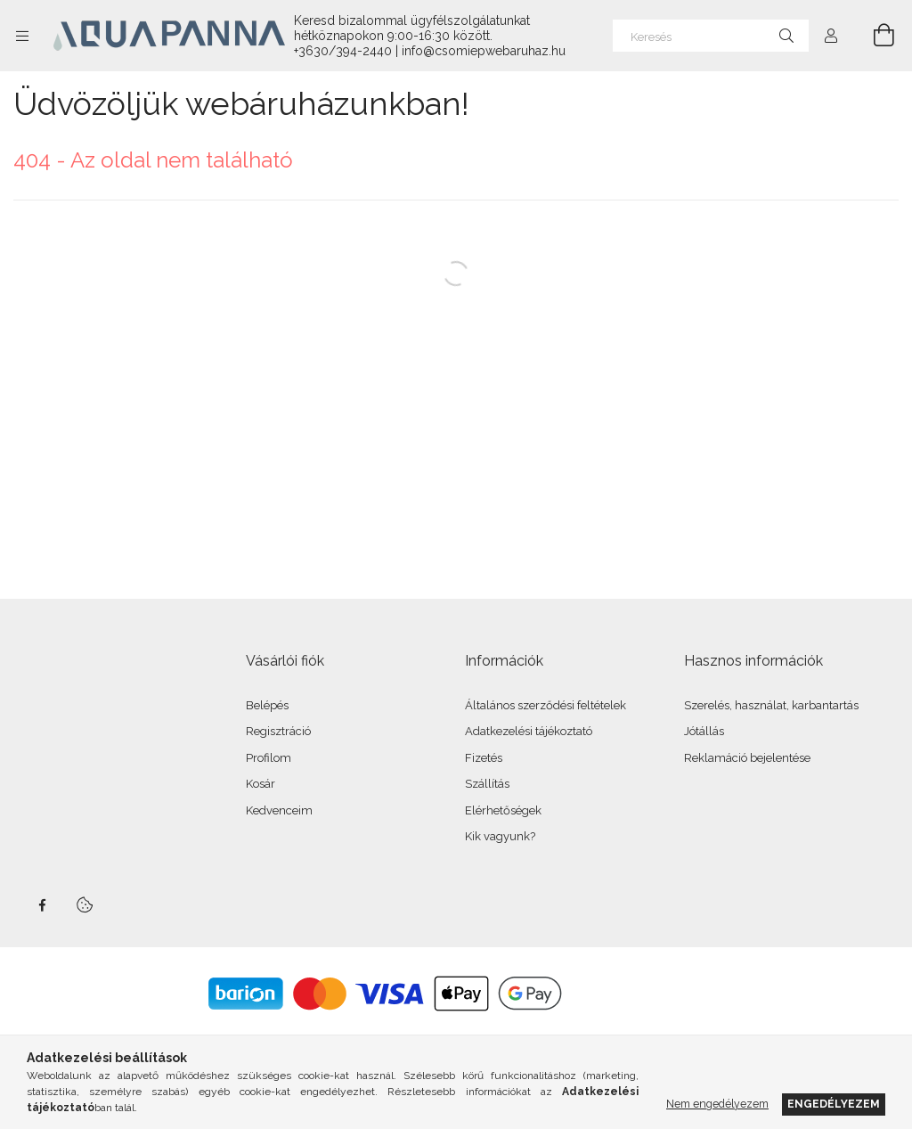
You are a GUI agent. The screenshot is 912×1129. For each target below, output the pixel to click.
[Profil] (831, 36)
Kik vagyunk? (500, 836)
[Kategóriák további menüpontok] (22, 36)
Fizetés (483, 758)
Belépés (267, 705)
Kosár (260, 783)
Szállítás (487, 783)
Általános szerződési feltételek (545, 705)
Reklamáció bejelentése (747, 758)
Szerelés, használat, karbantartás (771, 705)
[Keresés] (711, 36)
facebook (42, 905)
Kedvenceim (279, 810)
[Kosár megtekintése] (873, 36)
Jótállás (704, 731)
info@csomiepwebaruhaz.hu (484, 51)
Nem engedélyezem (717, 1103)
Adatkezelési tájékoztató (528, 731)
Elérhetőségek (503, 810)
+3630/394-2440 (343, 51)
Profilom (268, 758)
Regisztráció (278, 731)
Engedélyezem (833, 1103)
